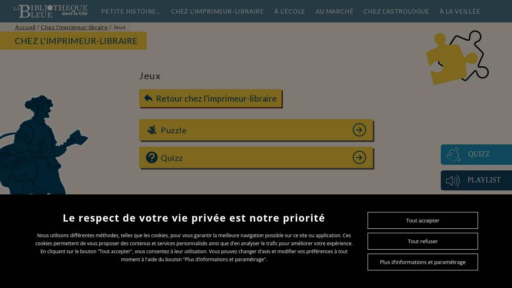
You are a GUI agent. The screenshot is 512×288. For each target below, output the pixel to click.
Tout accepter (422, 220)
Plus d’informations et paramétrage (423, 262)
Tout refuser (423, 241)
